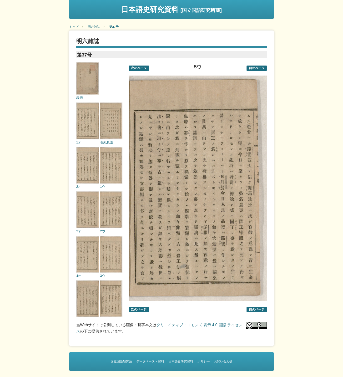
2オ (78, 186)
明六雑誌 (94, 27)
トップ (73, 27)
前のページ (256, 68)
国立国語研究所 (121, 361)
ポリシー (203, 361)
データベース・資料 (150, 361)
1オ (78, 142)
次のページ (138, 68)
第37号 (114, 27)
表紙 (79, 98)
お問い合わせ (223, 361)
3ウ (102, 276)
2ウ (102, 231)
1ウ (102, 186)
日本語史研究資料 (171, 9)
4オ (78, 276)
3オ (78, 231)
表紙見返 (106, 142)
